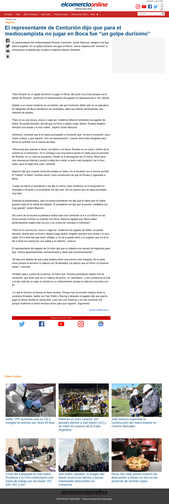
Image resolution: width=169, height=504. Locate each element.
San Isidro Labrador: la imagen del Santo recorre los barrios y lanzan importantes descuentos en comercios (81, 479)
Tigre (18, 14)
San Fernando (31, 14)
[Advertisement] (59, 72)
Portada (8, 14)
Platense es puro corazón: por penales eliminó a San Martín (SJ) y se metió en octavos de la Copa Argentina (82, 424)
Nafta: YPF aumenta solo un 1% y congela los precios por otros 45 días (30, 420)
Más (94, 14)
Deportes (10, 22)
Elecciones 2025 (79, 14)
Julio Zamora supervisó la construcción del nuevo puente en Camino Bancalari (134, 422)
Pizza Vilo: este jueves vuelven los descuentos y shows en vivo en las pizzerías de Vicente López (135, 477)
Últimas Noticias (12, 376)
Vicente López (61, 14)
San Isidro (46, 14)
